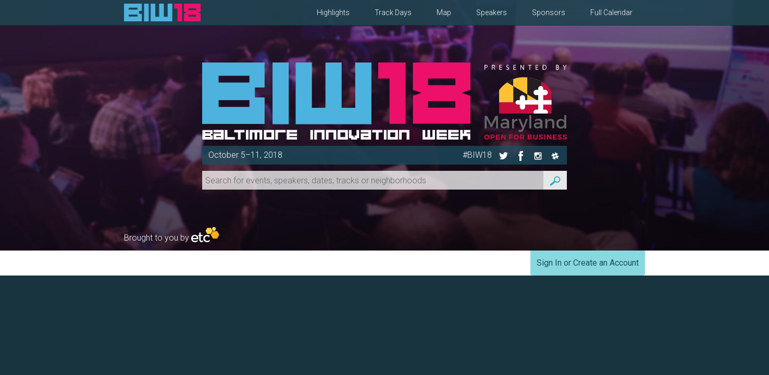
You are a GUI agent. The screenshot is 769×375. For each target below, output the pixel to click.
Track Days (393, 12)
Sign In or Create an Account (588, 263)
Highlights (333, 12)
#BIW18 (477, 155)
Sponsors (548, 12)
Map (444, 12)
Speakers (491, 12)
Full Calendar (611, 12)
